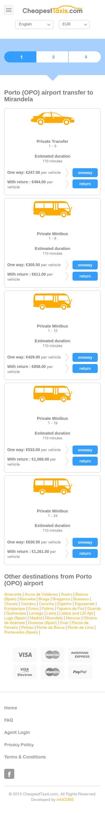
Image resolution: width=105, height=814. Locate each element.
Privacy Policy (19, 744)
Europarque (14, 609)
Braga (44, 599)
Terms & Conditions (25, 756)
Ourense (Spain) (42, 623)
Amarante (13, 594)
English (25, 24)
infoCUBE (65, 800)
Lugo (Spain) (15, 618)
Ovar (64, 623)
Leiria (51, 613)
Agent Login (17, 732)
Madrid (36, 618)
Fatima (48, 609)
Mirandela (54, 618)
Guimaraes (16, 613)
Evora (33, 609)
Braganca (61, 599)
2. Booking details (52, 56)
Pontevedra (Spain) (21, 632)
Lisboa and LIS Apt (76, 613)
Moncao (73, 618)
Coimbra (28, 604)
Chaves (11, 604)
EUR (66, 24)
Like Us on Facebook (9, 774)
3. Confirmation (85, 56)
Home (10, 707)
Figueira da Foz (70, 609)
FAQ (8, 720)
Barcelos (28, 599)
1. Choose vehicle (20, 56)
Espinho (64, 604)
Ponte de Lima (81, 628)
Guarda (94, 609)
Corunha (46, 604)
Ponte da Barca (51, 628)
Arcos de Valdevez (41, 594)
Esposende (85, 604)
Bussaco (81, 599)
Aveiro (66, 594)
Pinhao (27, 628)
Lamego (36, 613)
